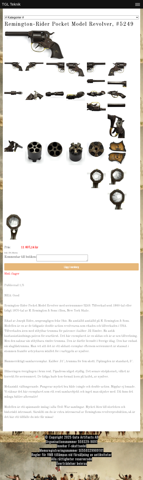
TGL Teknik (11, 4)
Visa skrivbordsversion (71, 473)
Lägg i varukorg (71, 268)
